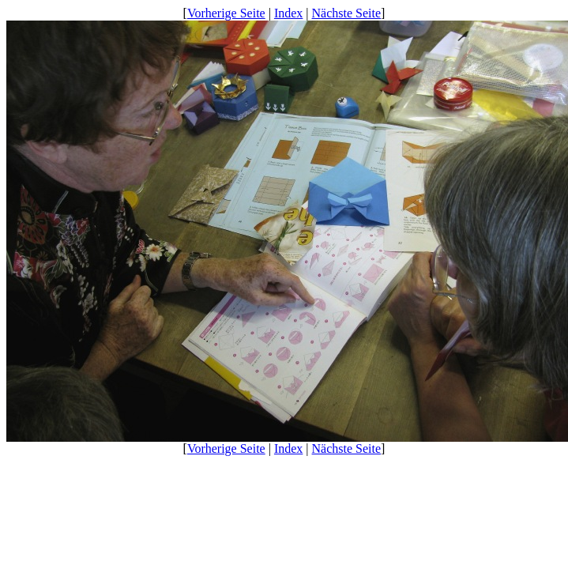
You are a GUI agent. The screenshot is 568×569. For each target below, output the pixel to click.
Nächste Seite (347, 13)
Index (288, 13)
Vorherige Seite (226, 13)
